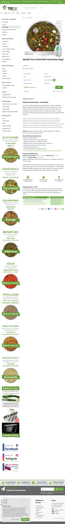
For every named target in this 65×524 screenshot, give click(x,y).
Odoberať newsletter (16, 490)
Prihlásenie (54, 1)
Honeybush (5, 46)
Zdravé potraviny (6, 94)
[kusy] (49, 87)
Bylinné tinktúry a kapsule (9, 97)
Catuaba (4, 73)
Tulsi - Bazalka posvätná (8, 49)
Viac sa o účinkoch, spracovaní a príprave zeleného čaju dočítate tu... (42, 150)
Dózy (3, 118)
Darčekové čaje (6, 128)
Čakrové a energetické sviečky (10, 111)
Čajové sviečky (6, 109)
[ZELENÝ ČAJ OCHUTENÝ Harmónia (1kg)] (43, 38)
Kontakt (29, 13)
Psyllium (4, 61)
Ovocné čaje (5, 41)
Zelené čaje (5, 27)
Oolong (4, 34)
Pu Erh (4, 24)
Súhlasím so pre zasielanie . (52, 492)
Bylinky (17, 13)
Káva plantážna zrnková (8, 85)
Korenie (23, 13)
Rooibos (4, 44)
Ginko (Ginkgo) (6, 51)
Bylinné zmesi (5, 56)
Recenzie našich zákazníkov (28, 1)
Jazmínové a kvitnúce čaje (8, 29)
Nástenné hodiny (6, 131)
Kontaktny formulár (58, 510)
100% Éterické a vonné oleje (9, 104)
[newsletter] (59, 489)
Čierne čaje (5, 22)
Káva (13, 13)
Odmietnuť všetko (15, 519)
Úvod (24, 17)
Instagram (56, 513)
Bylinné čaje (5, 54)
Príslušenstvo (5, 121)
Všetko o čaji (7, 13)
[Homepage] (1, 13)
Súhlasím (25, 519)
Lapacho (4, 71)
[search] (41, 8)
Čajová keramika (6, 126)
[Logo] (9, 8)
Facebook (56, 511)
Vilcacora (4, 76)
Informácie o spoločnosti (58, 503)
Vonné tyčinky (6, 106)
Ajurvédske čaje (6, 59)
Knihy (3, 123)
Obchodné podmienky (57, 505)
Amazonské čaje (6, 78)
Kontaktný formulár (5, 2)
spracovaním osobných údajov (55, 492)
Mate (3, 68)
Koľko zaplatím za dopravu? (42, 1)
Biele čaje (4, 32)
